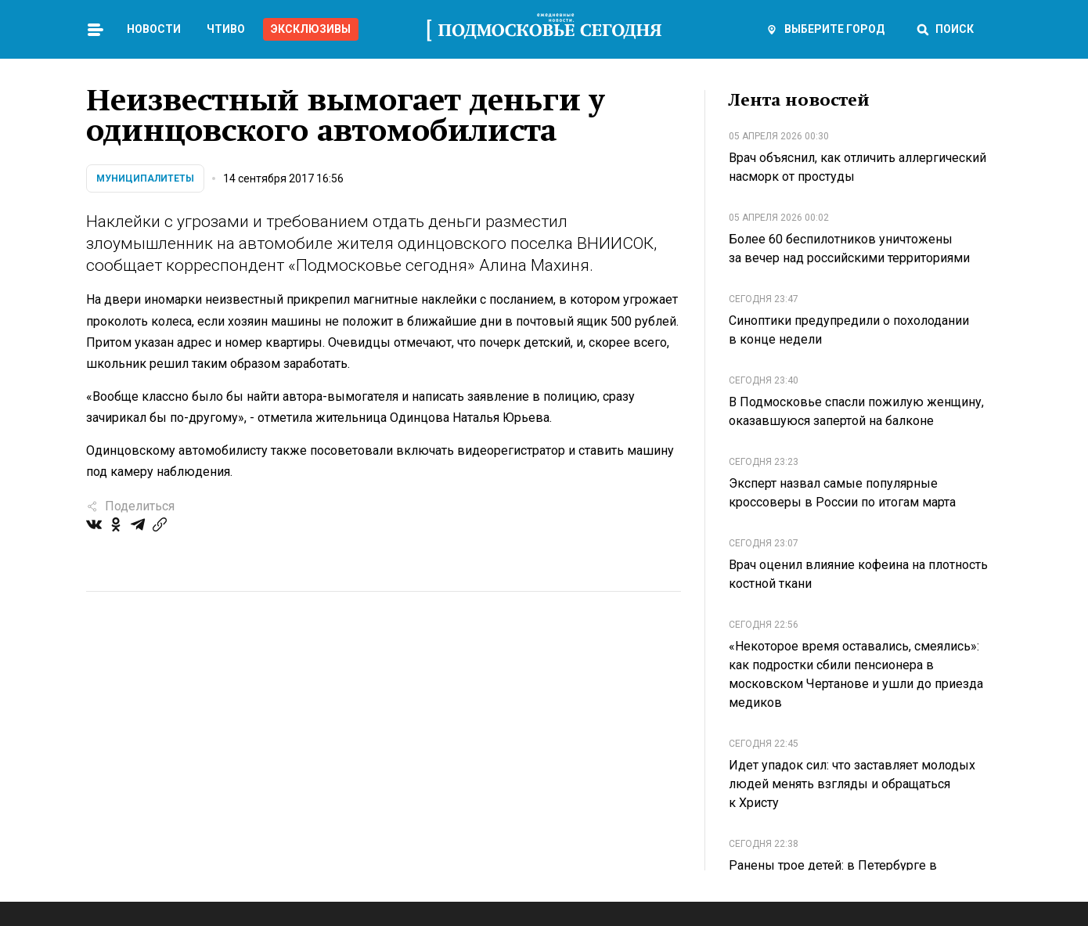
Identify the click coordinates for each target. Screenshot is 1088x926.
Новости (154, 29)
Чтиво (226, 29)
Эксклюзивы (311, 29)
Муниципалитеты (145, 178)
